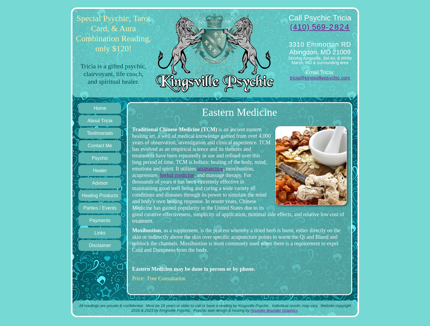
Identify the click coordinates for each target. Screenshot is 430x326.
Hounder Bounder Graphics (274, 310)
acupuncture (210, 169)
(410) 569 (320, 27)
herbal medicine (177, 175)
